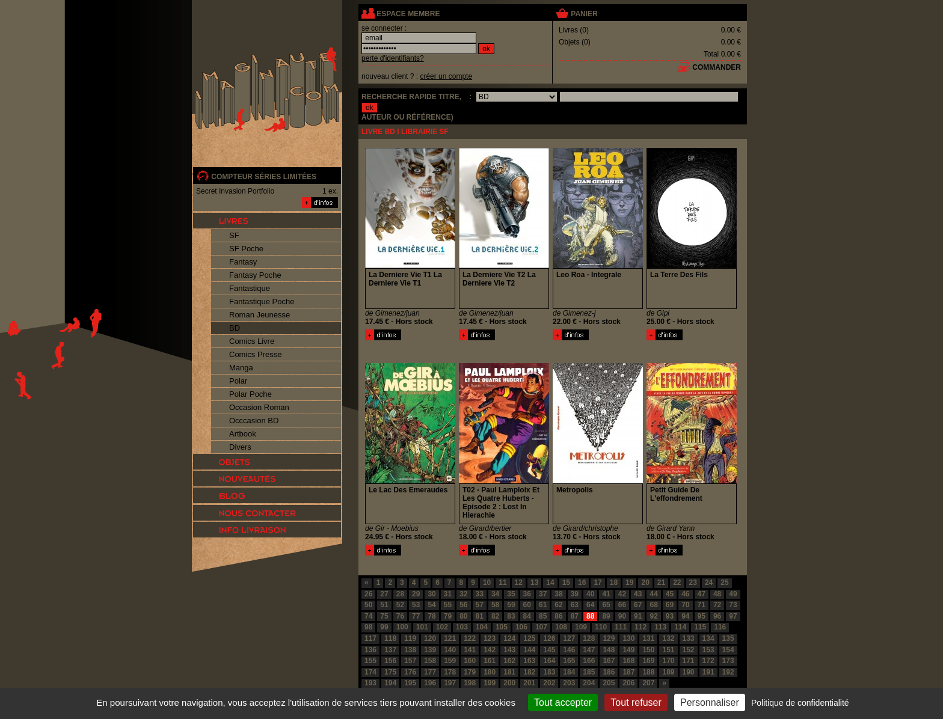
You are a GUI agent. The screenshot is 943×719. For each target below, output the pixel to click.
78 (431, 616)
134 (708, 638)
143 (509, 650)
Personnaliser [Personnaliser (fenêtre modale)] (709, 702)
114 (680, 627)
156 (390, 660)
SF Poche (246, 248)
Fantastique (249, 288)
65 (606, 605)
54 (431, 605)
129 (609, 638)
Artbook (242, 433)
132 (668, 638)
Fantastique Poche (261, 301)
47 (701, 594)
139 (430, 650)
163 (529, 660)
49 (733, 594)
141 (470, 650)
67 (638, 605)
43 (638, 594)
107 (541, 627)
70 (685, 605)
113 (660, 627)
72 (717, 605)
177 (430, 672)
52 (400, 605)
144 (529, 650)
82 (495, 616)
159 (450, 660)
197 (450, 683)
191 (708, 672)
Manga (241, 367)
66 (622, 605)
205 (609, 683)
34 (495, 594)
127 (569, 638)
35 (511, 594)
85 (543, 616)
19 (629, 582)
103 (462, 627)
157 (410, 660)
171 (689, 660)
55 (448, 605)
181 (509, 672)
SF (234, 235)
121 (450, 638)
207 (648, 683)
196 (430, 683)
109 (581, 627)
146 (569, 650)
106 (521, 627)
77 (416, 616)
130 (628, 638)
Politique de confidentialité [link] (800, 703)
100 (402, 627)
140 (450, 650)
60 (527, 605)
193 (370, 683)
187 (628, 672)
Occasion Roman (259, 407)
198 (470, 683)
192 (728, 672)
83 (511, 616)
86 (558, 616)
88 (590, 616)
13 (534, 582)
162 (509, 660)
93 (670, 616)
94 (685, 616)
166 (589, 660)
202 (549, 683)
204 (589, 683)
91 (638, 616)
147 (589, 650)
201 (529, 683)
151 (668, 650)
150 (648, 650)
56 (463, 605)
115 (700, 627)
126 (549, 638)
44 (653, 594)
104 (482, 627)
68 (653, 605)
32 (463, 594)
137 (390, 650)
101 (422, 627)
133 (689, 638)
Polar (238, 380)
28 (400, 594)
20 (645, 582)
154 (728, 650)
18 (614, 582)
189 (668, 672)
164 (549, 660)
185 (589, 672)
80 (463, 616)
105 (502, 627)
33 (480, 594)
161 (490, 660)
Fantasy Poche (255, 275)
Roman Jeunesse (259, 314)
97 (733, 616)
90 (622, 616)
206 (628, 683)
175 (390, 672)
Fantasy (243, 261)
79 (448, 616)
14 (550, 582)
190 (689, 672)
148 (609, 650)
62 (558, 605)
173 (728, 660)
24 (709, 582)
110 (601, 627)
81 (480, 616)
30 (431, 594)
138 (410, 650)
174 (370, 672)
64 (590, 605)
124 (509, 638)
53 (416, 605)
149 (628, 650)
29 (416, 594)
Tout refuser (635, 702)
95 (701, 616)
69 (670, 605)
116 (720, 627)
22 (677, 582)
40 (590, 594)
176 (410, 672)
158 (430, 660)
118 (390, 638)
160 (470, 660)
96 (717, 616)
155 (370, 660)
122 (470, 638)
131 (648, 638)
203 (569, 683)
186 (609, 672)
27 (384, 594)
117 (370, 638)
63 (575, 605)
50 (368, 605)
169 (648, 660)
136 (370, 650)
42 (622, 594)
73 (733, 605)
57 (480, 605)
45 (670, 594)
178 (450, 672)
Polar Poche (250, 394)
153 (708, 650)
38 (558, 594)
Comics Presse (255, 354)
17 (597, 582)
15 (566, 582)
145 (549, 650)
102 (442, 627)
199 (490, 683)
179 (470, 672)
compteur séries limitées (263, 177)
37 (543, 594)
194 (390, 683)
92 (653, 616)
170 (668, 660)
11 (502, 582)
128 (589, 638)
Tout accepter (563, 702)
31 (448, 594)
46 (685, 594)
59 (511, 605)
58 (495, 605)
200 (509, 683)
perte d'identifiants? (392, 58)
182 (529, 672)
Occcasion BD (253, 420)
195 (410, 683)
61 (543, 605)
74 (368, 616)
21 (661, 582)
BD (234, 327)
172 (708, 660)
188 (648, 672)
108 (561, 627)
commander (716, 67)
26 (368, 594)
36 (527, 594)
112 (640, 627)
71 (701, 605)
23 (693, 582)
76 (400, 616)
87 (575, 616)
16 (582, 582)
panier (584, 14)
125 (529, 638)
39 (575, 594)
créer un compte (446, 76)
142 (490, 650)
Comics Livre (251, 341)
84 (527, 616)
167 (609, 660)
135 (728, 638)
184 (569, 672)
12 (519, 582)
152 (689, 650)
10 (487, 582)
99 (384, 627)
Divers (240, 446)
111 (621, 627)
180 (490, 672)
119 (410, 638)
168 (628, 660)
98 (368, 627)
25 (724, 582)
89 (606, 616)
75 (384, 616)
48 (717, 594)
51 (384, 605)
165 (569, 660)
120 (430, 638)
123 (490, 638)
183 (549, 672)
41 (606, 594)
